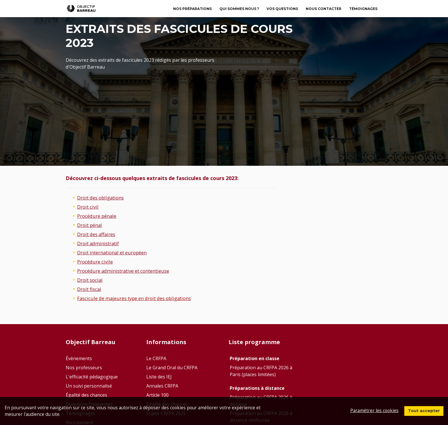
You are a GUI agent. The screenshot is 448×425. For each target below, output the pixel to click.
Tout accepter (422, 410)
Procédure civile (96, 261)
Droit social (91, 279)
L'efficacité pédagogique (92, 377)
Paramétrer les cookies (370, 410)
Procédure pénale (99, 215)
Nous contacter (323, 9)
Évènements (79, 358)
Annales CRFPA (162, 386)
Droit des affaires (98, 234)
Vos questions (282, 9)
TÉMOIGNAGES (363, 9)
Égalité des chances (86, 395)
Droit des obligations (103, 197)
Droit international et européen (116, 252)
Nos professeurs (84, 367)
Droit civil (89, 206)
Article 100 (157, 395)
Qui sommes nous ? (239, 9)
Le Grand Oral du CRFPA (171, 367)
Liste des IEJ (159, 377)
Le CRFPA (156, 358)
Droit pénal (91, 225)
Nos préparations (192, 9)
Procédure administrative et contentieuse (128, 270)
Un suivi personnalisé (89, 386)
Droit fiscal (90, 289)
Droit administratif (100, 243)
